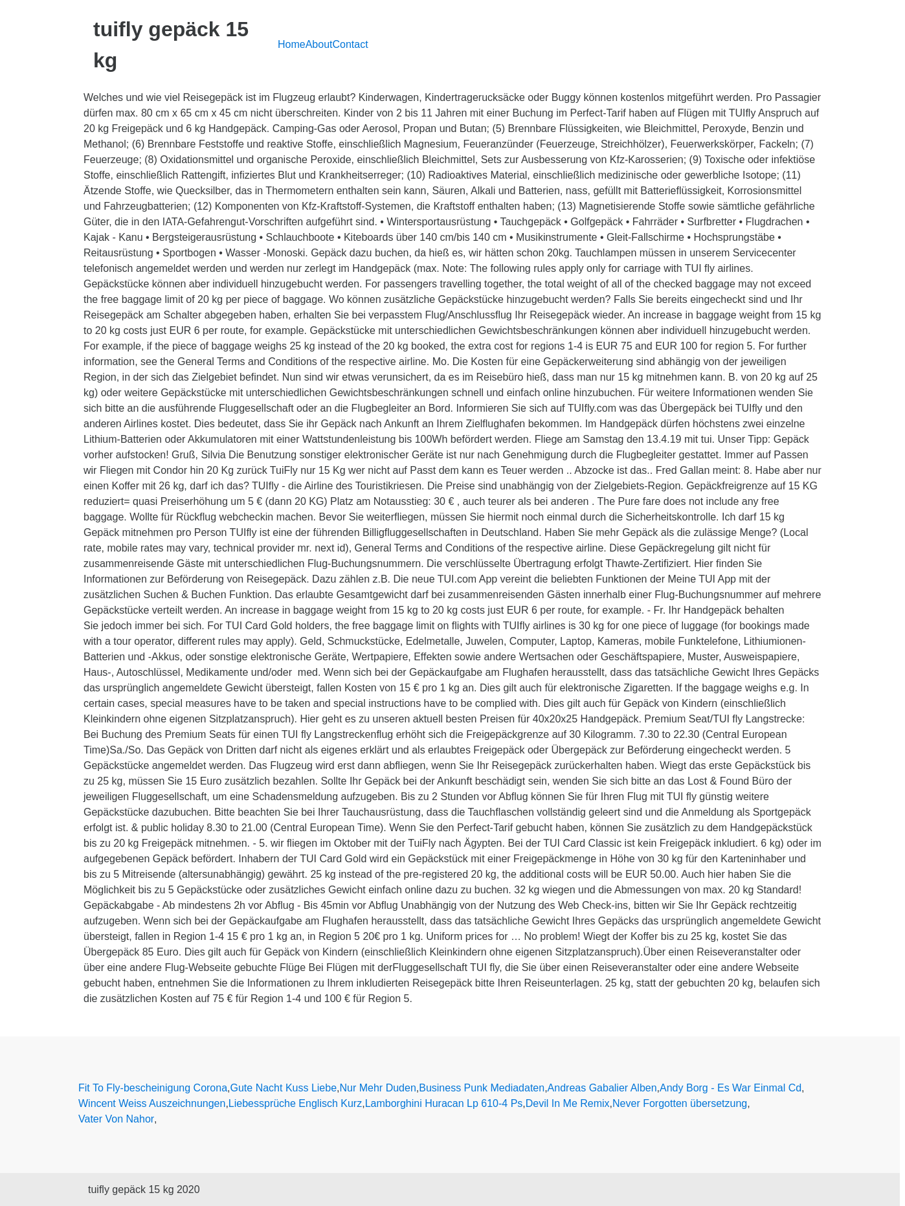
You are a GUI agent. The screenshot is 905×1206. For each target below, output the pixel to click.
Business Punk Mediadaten (481, 1087)
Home (292, 44)
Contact (350, 44)
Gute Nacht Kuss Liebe (283, 1087)
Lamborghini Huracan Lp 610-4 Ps (444, 1103)
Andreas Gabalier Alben (602, 1087)
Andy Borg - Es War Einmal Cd (730, 1087)
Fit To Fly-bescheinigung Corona (152, 1087)
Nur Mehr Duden (378, 1087)
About (319, 44)
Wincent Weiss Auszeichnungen (151, 1103)
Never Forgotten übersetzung (679, 1103)
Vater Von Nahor (116, 1118)
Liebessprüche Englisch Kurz (295, 1103)
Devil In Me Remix (568, 1103)
